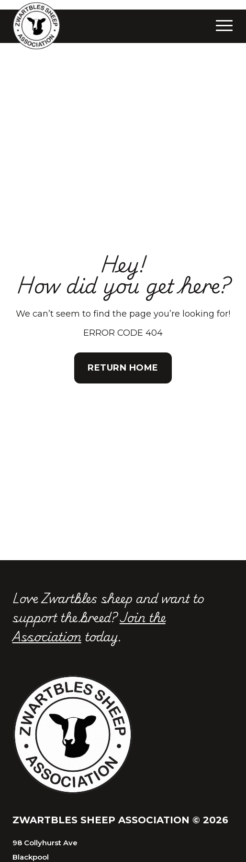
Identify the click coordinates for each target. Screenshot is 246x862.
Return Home (123, 367)
